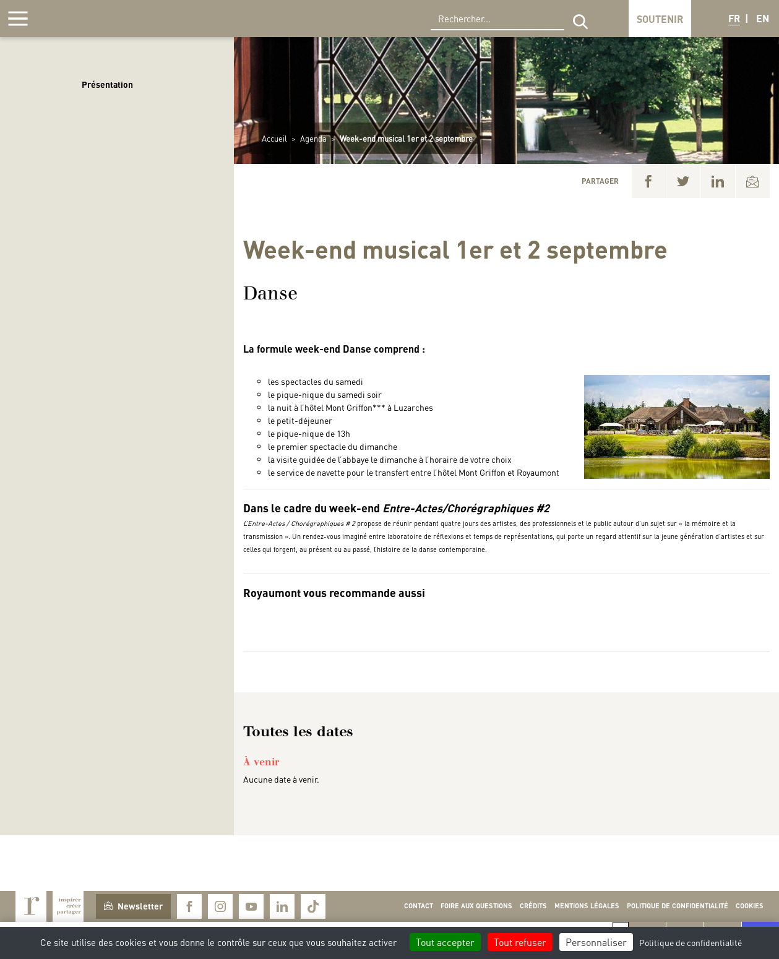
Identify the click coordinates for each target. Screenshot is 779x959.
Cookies (750, 905)
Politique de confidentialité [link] (690, 942)
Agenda (313, 138)
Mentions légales (586, 905)
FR (734, 18)
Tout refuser (520, 941)
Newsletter (133, 905)
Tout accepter (445, 941)
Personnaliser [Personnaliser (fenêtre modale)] (596, 941)
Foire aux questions (476, 905)
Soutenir (660, 18)
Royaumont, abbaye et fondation (96, 18)
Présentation (107, 84)
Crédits (533, 905)
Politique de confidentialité (677, 905)
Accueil (274, 138)
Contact (418, 905)
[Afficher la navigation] (18, 18)
